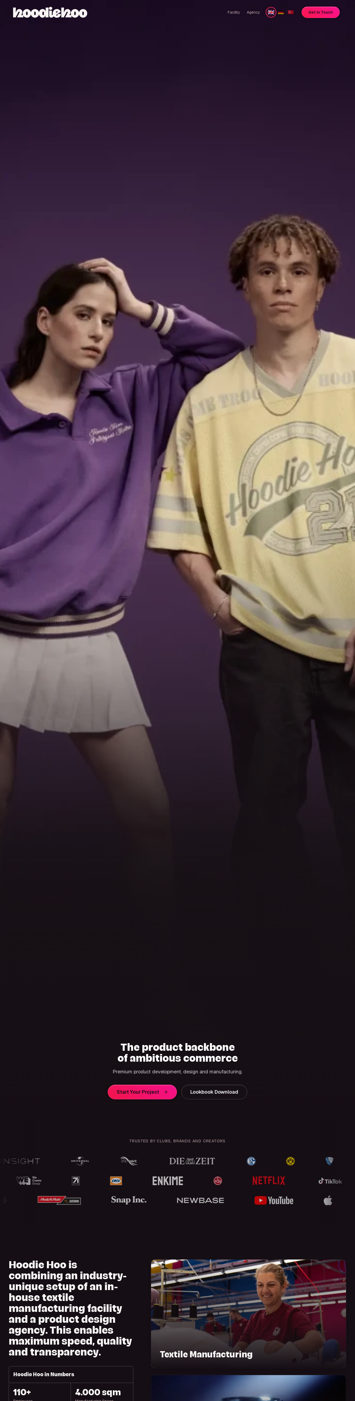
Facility (234, 12)
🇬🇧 (271, 12)
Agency (253, 12)
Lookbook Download (214, 1095)
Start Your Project (142, 1095)
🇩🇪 (281, 12)
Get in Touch (320, 12)
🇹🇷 (291, 12)
